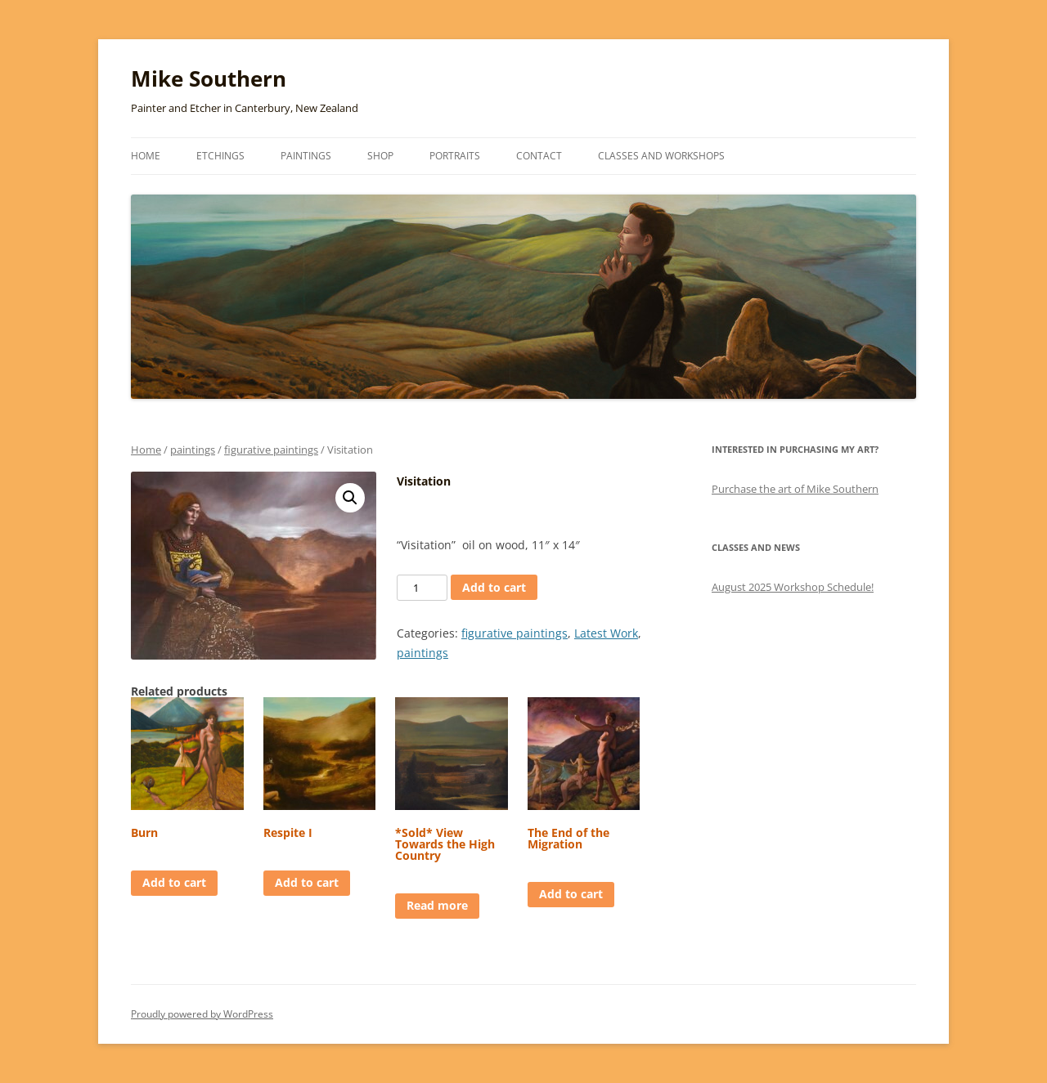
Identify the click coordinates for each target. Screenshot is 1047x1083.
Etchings (220, 156)
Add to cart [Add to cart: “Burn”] (174, 882)
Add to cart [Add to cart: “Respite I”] (307, 882)
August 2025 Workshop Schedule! (793, 587)
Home (145, 156)
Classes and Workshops (661, 156)
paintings (192, 449)
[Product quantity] (422, 588)
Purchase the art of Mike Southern (795, 488)
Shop (380, 156)
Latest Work (606, 633)
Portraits (454, 156)
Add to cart (494, 587)
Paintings (306, 156)
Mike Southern (208, 78)
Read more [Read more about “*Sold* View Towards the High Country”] (437, 905)
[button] (350, 497)
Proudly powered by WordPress (202, 1014)
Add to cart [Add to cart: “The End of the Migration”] (571, 894)
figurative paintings (271, 449)
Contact (539, 156)
